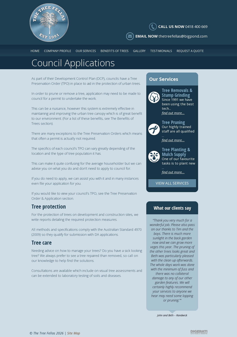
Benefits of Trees (114, 51)
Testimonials (161, 51)
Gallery (139, 51)
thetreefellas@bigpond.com (182, 36)
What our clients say (172, 208)
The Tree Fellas (49, 22)
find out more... (173, 113)
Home (35, 51)
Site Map (73, 333)
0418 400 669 (196, 26)
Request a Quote (190, 51)
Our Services (86, 51)
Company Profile (57, 51)
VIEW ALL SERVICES (172, 183)
